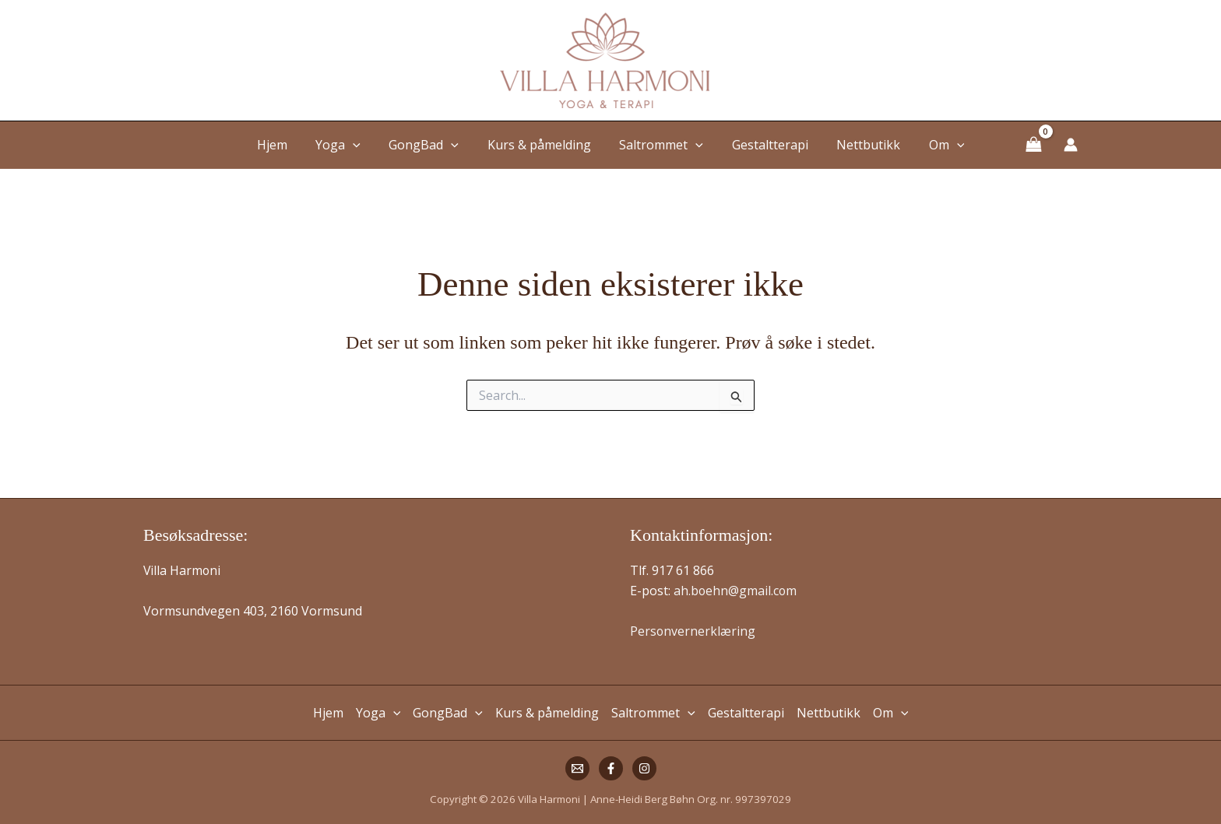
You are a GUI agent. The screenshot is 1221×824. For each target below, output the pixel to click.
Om (934, 144)
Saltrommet (660, 144)
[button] (362, 144)
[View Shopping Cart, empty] (1033, 144)
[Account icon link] (1071, 145)
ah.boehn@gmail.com (736, 590)
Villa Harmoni (182, 570)
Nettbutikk (860, 144)
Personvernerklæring (693, 631)
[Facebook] (611, 768)
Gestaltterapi (765, 144)
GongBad (429, 144)
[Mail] (577, 768)
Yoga (347, 144)
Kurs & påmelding (541, 144)
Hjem (284, 144)
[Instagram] (644, 768)
